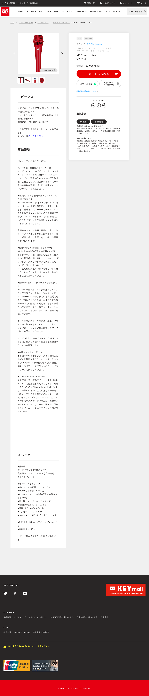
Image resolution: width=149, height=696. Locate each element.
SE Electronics (94, 44)
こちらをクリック (36, 136)
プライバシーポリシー (38, 617)
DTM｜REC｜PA (26, 23)
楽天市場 (7, 632)
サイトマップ (20, 617)
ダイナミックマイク (61, 23)
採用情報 (104, 617)
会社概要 (7, 617)
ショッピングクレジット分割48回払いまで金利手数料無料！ (33, 3)
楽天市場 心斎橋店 (41, 632)
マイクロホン (43, 23)
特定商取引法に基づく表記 (62, 617)
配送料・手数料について (87, 91)
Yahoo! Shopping (22, 632)
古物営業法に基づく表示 (87, 617)
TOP (12, 23)
